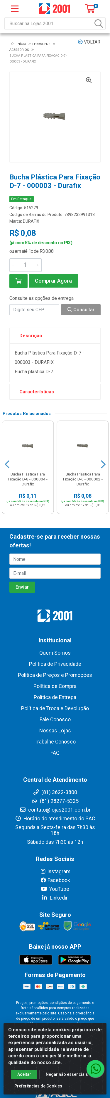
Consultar (80, 309)
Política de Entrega (55, 697)
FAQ (55, 753)
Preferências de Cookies (38, 1086)
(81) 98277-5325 (55, 801)
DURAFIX (31, 221)
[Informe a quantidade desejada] (25, 265)
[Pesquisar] (99, 24)
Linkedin (55, 898)
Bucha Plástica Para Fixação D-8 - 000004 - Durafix (28, 479)
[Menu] (14, 9)
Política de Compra (55, 686)
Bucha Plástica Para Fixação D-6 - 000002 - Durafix (83, 479)
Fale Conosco (55, 719)
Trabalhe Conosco (55, 742)
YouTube (55, 889)
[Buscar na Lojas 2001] (49, 24)
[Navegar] (7, 464)
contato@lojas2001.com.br (55, 810)
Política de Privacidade (55, 664)
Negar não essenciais (67, 1074)
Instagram (55, 871)
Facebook (55, 880)
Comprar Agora (53, 281)
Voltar (89, 42)
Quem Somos (55, 653)
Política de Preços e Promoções (55, 675)
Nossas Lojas (55, 731)
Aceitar (24, 1074)
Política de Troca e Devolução (55, 708)
